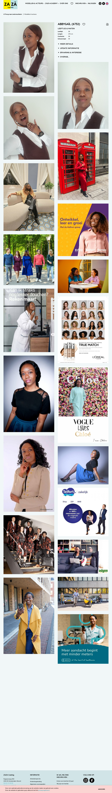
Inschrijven (80, 3)
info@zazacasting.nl (10, 785)
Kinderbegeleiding (36, 781)
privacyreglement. (44, 790)
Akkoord (101, 789)
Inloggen (92, 3)
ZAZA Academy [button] (51, 3)
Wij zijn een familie (63, 784)
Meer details (65, 44)
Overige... (63, 57)
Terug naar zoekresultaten (13, 14)
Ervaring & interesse (69, 52)
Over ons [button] (64, 3)
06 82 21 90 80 (8, 783)
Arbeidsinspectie (35, 779)
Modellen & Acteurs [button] (34, 3)
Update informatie (68, 48)
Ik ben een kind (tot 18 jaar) (65, 781)
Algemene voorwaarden (37, 784)
